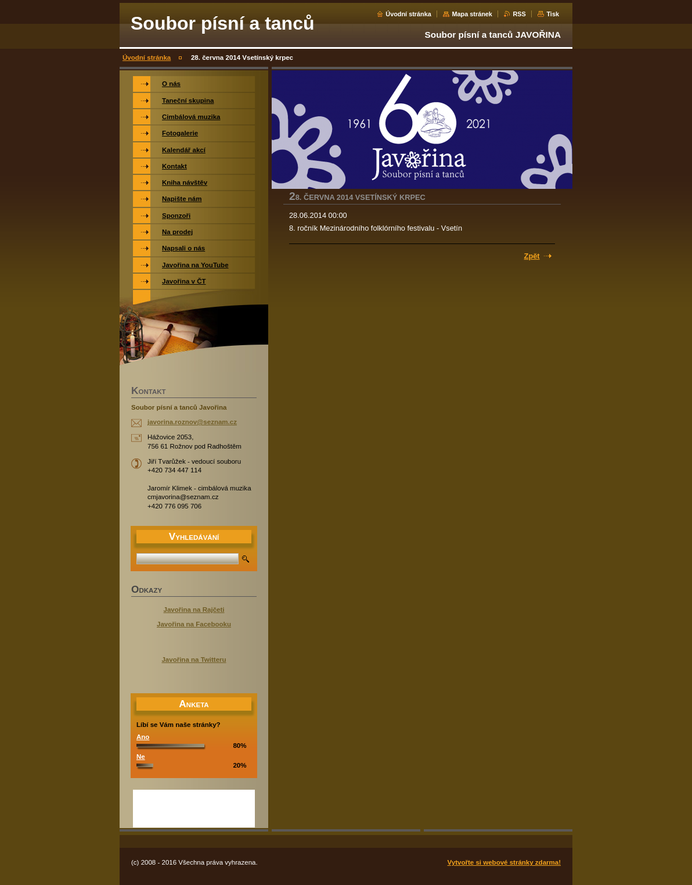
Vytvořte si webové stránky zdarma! (504, 862)
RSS (519, 13)
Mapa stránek (472, 13)
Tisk (552, 13)
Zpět (532, 256)
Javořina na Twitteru (193, 659)
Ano (142, 736)
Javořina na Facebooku (194, 624)
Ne (140, 756)
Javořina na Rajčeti (194, 609)
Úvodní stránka (408, 13)
